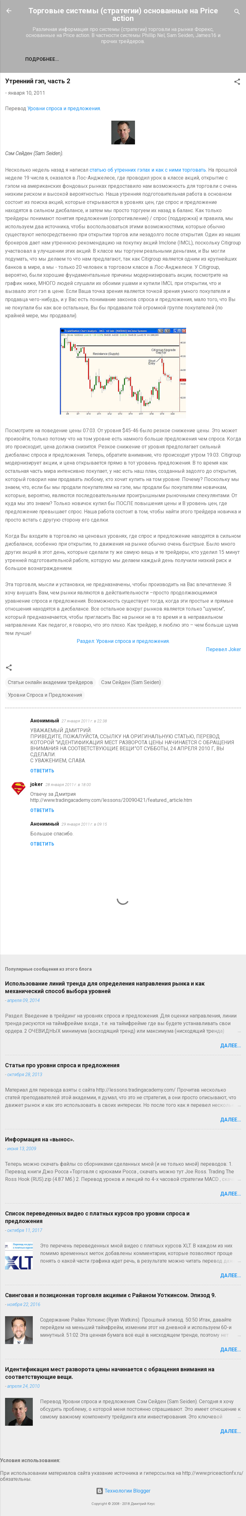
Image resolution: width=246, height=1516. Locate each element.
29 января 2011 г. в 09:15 (84, 824)
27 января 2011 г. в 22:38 (84, 721)
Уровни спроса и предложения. (64, 108)
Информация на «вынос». (39, 1139)
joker (36, 784)
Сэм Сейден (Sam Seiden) (131, 682)
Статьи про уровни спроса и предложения (62, 1065)
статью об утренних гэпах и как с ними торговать (148, 170)
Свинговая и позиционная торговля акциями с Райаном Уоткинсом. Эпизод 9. (110, 1295)
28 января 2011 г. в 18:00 (68, 784)
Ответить (42, 770)
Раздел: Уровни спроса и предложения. (123, 641)
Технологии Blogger (123, 1491)
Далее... (230, 1046)
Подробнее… (42, 59)
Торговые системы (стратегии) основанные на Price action (123, 14)
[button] (237, 83)
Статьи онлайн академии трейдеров (50, 682)
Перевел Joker (223, 649)
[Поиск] (237, 12)
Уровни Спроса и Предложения (45, 695)
